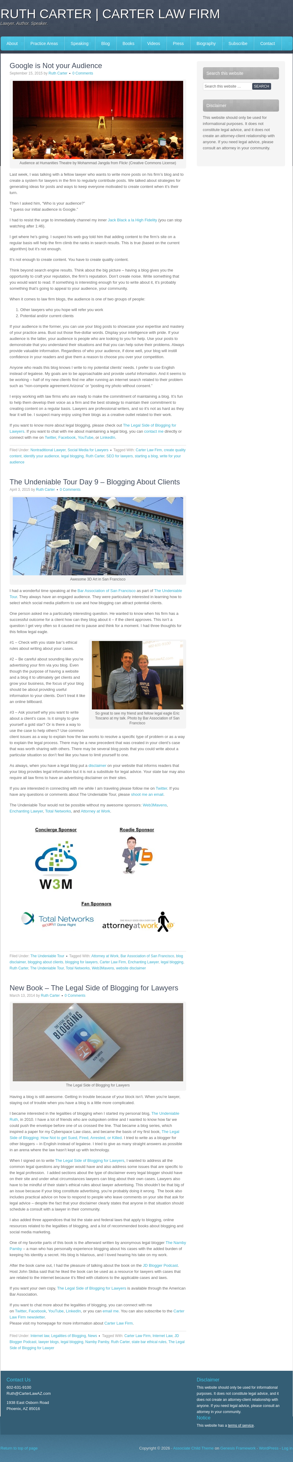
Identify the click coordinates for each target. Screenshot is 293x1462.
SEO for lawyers (119, 456)
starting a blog (146, 456)
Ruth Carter (58, 73)
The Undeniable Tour (47, 956)
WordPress (268, 1448)
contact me (154, 431)
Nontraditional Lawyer (47, 450)
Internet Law (162, 1336)
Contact (267, 43)
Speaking (79, 43)
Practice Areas (44, 43)
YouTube (85, 437)
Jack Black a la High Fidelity (132, 220)
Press (178, 43)
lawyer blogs (48, 1342)
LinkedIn (107, 437)
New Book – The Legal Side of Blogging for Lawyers (94, 988)
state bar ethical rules (149, 1342)
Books (128, 43)
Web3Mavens (155, 805)
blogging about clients (45, 962)
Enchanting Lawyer (26, 811)
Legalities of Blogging (68, 1336)
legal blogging (72, 456)
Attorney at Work (95, 811)
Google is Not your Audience (56, 65)
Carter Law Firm (149, 450)
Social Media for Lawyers (88, 450)
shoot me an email (147, 794)
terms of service (241, 1425)
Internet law (39, 1336)
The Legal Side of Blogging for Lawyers (89, 1160)
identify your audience (41, 456)
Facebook (67, 437)
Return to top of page (19, 1448)
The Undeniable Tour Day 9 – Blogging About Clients (95, 482)
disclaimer (97, 765)
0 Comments (82, 73)
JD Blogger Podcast (160, 1265)
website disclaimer (131, 968)
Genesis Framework (238, 1448)
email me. (111, 1311)
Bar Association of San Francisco (107, 590)
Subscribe (237, 43)
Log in (287, 1448)
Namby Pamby (97, 1342)
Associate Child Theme (193, 1448)
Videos (153, 43)
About (12, 43)
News (92, 1336)
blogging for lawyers (81, 962)
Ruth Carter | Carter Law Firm (110, 14)
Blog (105, 43)
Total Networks (58, 811)
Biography (206, 43)
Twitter (50, 437)
